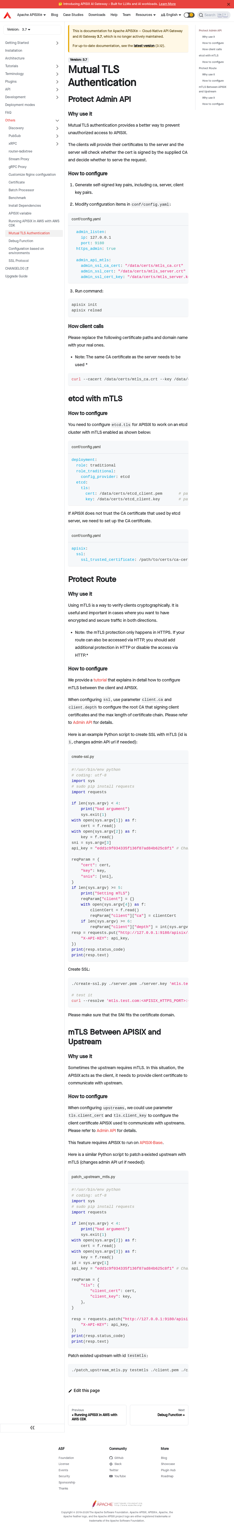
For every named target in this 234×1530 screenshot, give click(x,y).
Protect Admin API (210, 30)
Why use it (208, 37)
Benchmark (17, 198)
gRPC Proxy (18, 167)
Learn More (167, 4)
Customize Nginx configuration (32, 175)
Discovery (16, 128)
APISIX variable (20, 213)
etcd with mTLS (208, 55)
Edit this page (84, 1390)
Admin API (82, 722)
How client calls (212, 49)
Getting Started (17, 43)
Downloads (97, 15)
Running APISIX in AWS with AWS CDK (34, 223)
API (7, 89)
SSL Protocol (19, 261)
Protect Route (208, 68)
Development (15, 97)
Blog (54, 15)
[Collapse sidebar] (32, 1428)
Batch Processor (21, 190)
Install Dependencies (25, 206)
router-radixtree (20, 151)
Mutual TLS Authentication (29, 233)
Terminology (14, 74)
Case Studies (73, 15)
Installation (13, 51)
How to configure (213, 43)
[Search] (214, 15)
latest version (144, 46)
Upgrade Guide (16, 276)
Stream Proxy (19, 159)
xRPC (13, 144)
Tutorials (11, 66)
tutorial (100, 680)
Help (114, 15)
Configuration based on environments (26, 251)
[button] (189, 15)
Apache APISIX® (29, 15)
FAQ (8, 113)
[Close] (228, 4)
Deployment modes (20, 105)
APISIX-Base (151, 1142)
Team (127, 15)
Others (10, 120)
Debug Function (21, 241)
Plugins (11, 82)
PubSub (15, 136)
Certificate (17, 182)
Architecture (15, 58)
